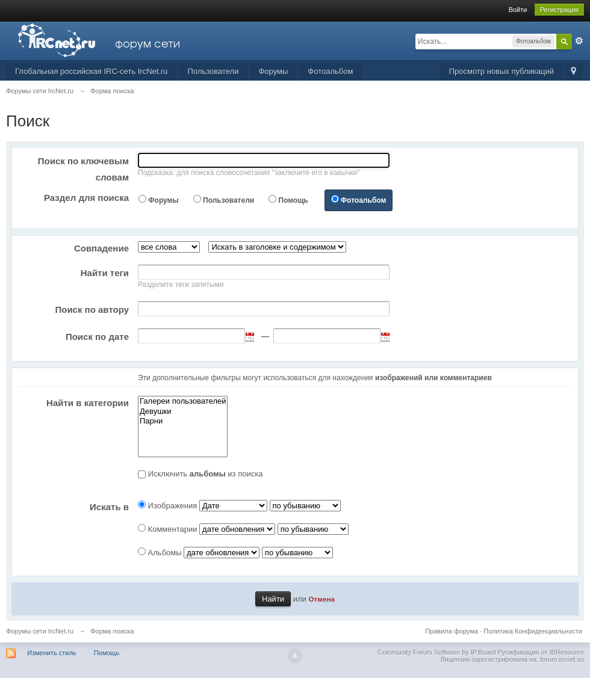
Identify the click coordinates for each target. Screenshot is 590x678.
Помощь (293, 200)
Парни (182, 421)
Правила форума (451, 631)
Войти (518, 9)
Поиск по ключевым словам (83, 169)
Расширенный (579, 41)
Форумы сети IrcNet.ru (39, 631)
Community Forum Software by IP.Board (436, 652)
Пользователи (213, 71)
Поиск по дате (97, 336)
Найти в (87, 403)
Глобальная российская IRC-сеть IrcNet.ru (91, 71)
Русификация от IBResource (539, 652)
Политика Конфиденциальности (532, 631)
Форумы (273, 71)
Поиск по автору (92, 309)
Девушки (182, 412)
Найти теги (105, 273)
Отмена (321, 599)
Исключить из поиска (205, 473)
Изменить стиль (51, 652)
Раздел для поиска (86, 198)
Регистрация (559, 9)
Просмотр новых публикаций (501, 71)
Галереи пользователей (182, 401)
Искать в (109, 507)
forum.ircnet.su (562, 659)
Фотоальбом (330, 71)
